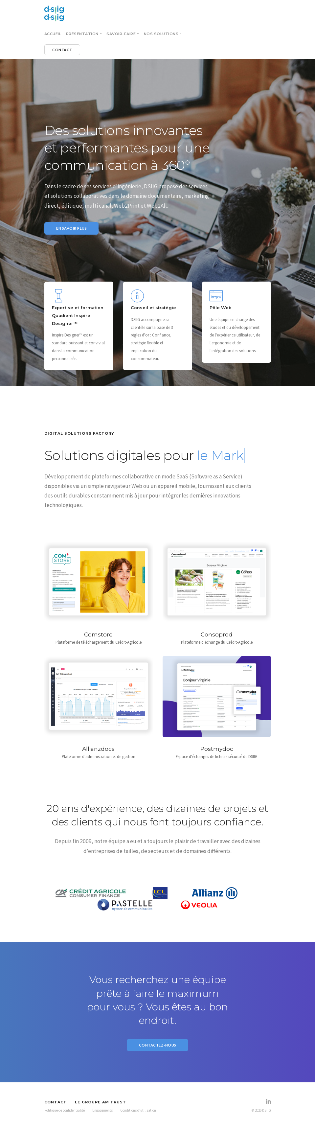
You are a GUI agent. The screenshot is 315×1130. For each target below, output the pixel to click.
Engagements (102, 1110)
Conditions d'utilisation (138, 1110)
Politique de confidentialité (64, 1110)
